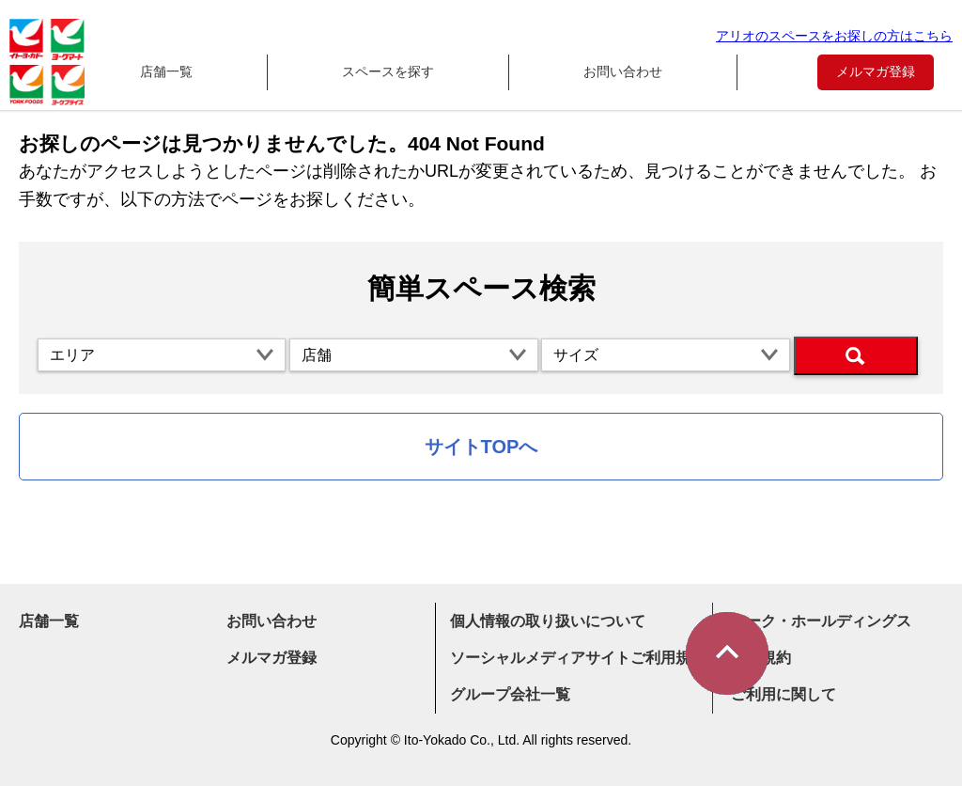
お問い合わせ (622, 71)
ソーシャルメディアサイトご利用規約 (578, 658)
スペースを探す (388, 71)
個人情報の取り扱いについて (547, 621)
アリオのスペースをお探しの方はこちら (834, 35)
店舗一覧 (166, 71)
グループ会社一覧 (510, 694)
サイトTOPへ (481, 446)
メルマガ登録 (875, 71)
